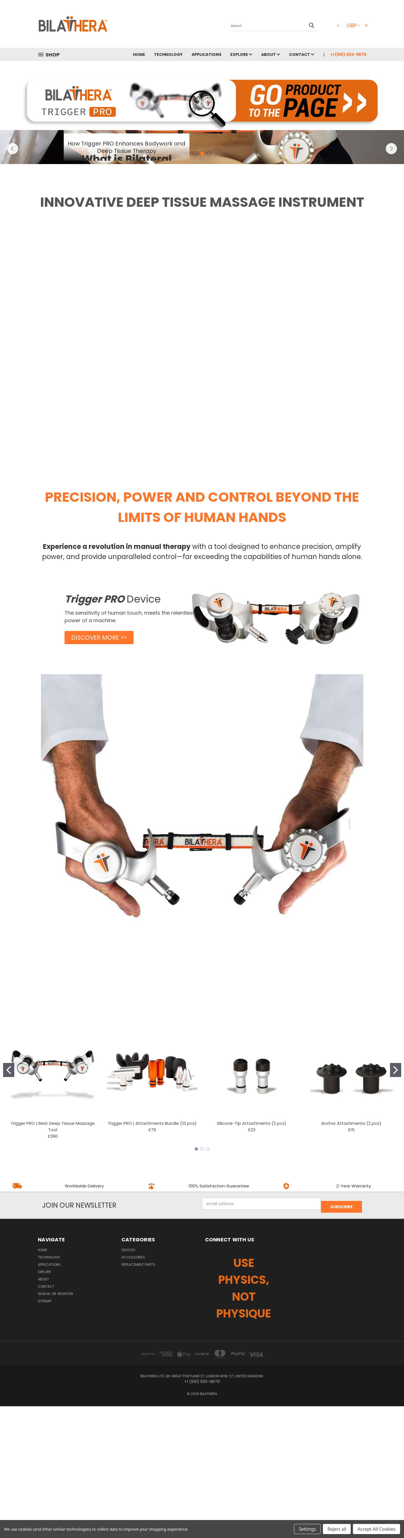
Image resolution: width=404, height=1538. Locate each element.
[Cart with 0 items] (365, 25)
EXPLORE (241, 54)
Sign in (44, 1425)
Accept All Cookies (376, 1529)
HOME (139, 54)
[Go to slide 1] (8, 1205)
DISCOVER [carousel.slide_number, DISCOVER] (126, 232)
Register (65, 1425)
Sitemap (44, 1432)
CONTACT (301, 54)
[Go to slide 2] (395, 1205)
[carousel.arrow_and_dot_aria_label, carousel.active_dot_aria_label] (202, 288)
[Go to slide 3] (207, 1283)
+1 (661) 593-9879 (348, 54)
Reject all (336, 1529)
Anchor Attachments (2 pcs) (351, 1258)
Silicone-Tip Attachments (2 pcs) (251, 1258)
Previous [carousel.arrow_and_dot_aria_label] (12, 222)
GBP (350, 25)
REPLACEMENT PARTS (138, 1396)
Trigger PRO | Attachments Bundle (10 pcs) (152, 1258)
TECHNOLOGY (168, 54)
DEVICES (128, 1381)
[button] (202, 100)
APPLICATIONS (206, 54)
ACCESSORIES (133, 1389)
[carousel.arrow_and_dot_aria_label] (195, 288)
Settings (307, 1529)
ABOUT (270, 54)
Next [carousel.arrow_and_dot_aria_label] (391, 222)
